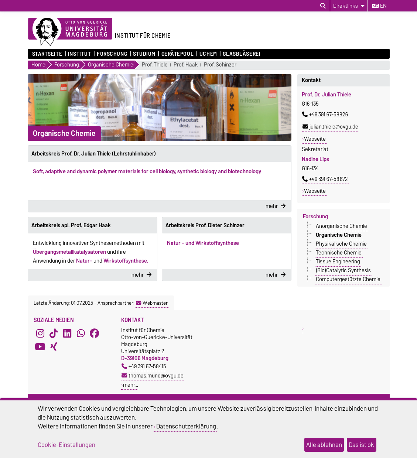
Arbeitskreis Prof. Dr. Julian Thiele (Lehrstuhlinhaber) (93, 153)
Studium (144, 53)
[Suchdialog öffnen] (323, 5)
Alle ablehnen (324, 445)
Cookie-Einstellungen (66, 445)
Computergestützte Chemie (348, 279)
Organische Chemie (339, 234)
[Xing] (53, 346)
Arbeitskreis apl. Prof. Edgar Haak (71, 225)
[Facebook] (94, 333)
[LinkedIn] (67, 333)
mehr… (130, 384)
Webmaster (152, 302)
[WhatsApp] (81, 333)
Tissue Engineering (338, 261)
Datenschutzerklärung (186, 426)
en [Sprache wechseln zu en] (379, 5)
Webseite (315, 138)
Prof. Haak (186, 65)
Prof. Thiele (155, 65)
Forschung (112, 53)
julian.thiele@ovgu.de (330, 126)
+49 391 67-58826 (325, 114)
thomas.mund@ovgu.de (153, 375)
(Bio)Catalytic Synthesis (343, 270)
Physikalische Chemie (341, 243)
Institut (79, 53)
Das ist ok (361, 445)
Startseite (47, 53)
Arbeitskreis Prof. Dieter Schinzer (205, 225)
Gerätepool (177, 53)
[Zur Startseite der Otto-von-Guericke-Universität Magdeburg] (70, 32)
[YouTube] (40, 346)
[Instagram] (40, 333)
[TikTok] (53, 333)
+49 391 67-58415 (144, 366)
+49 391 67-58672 (325, 179)
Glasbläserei (241, 53)
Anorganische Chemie (341, 226)
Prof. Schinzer (220, 65)
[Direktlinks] (349, 5)
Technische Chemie (339, 252)
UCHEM (208, 53)
